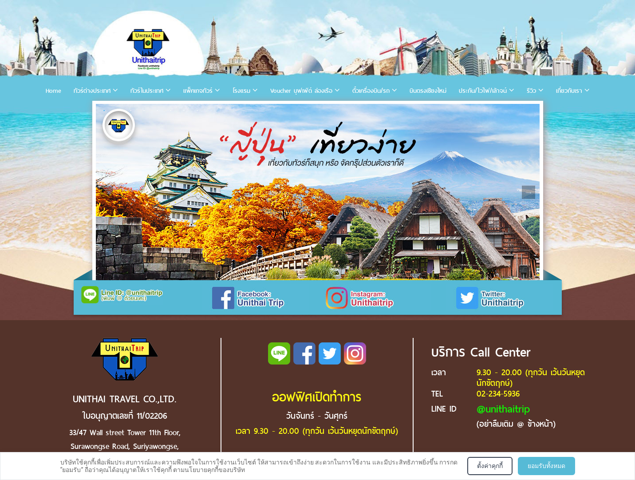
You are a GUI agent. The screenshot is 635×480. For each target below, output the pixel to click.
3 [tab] (130, 110)
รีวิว (531, 91)
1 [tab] (104, 110)
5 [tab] (157, 110)
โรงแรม (241, 91)
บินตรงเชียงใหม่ (428, 91)
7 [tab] (184, 110)
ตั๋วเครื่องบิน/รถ (371, 91)
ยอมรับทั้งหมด (546, 465)
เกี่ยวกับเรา (569, 91)
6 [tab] (170, 110)
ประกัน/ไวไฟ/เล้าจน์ (483, 91)
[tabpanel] (317, 192)
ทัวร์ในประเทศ (146, 91)
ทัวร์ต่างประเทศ (92, 91)
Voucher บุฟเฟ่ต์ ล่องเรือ (301, 91)
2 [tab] (117, 110)
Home (53, 91)
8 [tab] (197, 110)
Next (528, 192)
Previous (106, 192)
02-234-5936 (498, 393)
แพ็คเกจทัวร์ (198, 91)
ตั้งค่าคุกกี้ (490, 465)
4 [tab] (144, 110)
